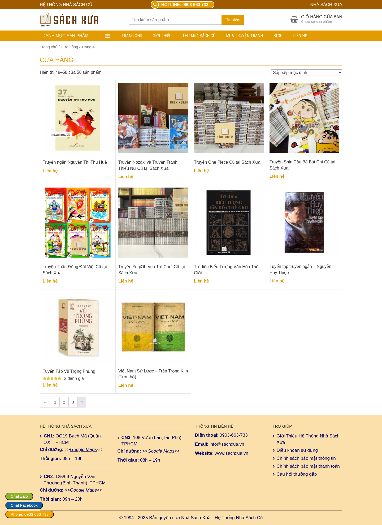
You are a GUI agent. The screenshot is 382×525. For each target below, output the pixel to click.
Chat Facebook (24, 505)
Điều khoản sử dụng (297, 450)
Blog (278, 35)
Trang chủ (131, 35)
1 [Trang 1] (55, 402)
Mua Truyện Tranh (244, 35)
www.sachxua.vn (231, 453)
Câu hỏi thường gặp (297, 474)
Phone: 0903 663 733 (30, 514)
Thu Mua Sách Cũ (198, 35)
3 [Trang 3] (73, 402)
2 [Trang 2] (64, 402)
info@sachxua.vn (227, 444)
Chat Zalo (19, 496)
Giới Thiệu (162, 35)
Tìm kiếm (232, 20)
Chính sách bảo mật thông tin (306, 458)
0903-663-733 (234, 435)
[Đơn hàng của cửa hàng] (306, 72)
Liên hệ (300, 35)
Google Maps (83, 449)
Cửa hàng (69, 47)
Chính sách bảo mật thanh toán (308, 466)
